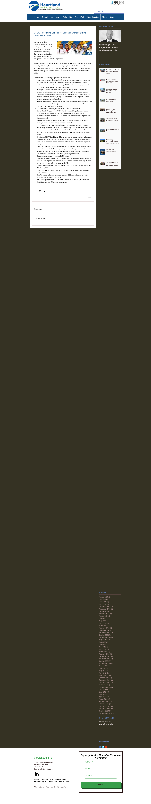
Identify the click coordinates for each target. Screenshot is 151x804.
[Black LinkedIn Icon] (36, 773)
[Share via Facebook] (35, 191)
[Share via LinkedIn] (44, 191)
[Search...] (109, 11)
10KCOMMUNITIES (105, 721)
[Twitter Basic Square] (103, 747)
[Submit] (101, 785)
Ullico (111, 724)
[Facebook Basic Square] (100, 747)
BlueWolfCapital (104, 724)
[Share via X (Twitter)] (40, 191)
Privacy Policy (45, 787)
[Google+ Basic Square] (106, 747)
